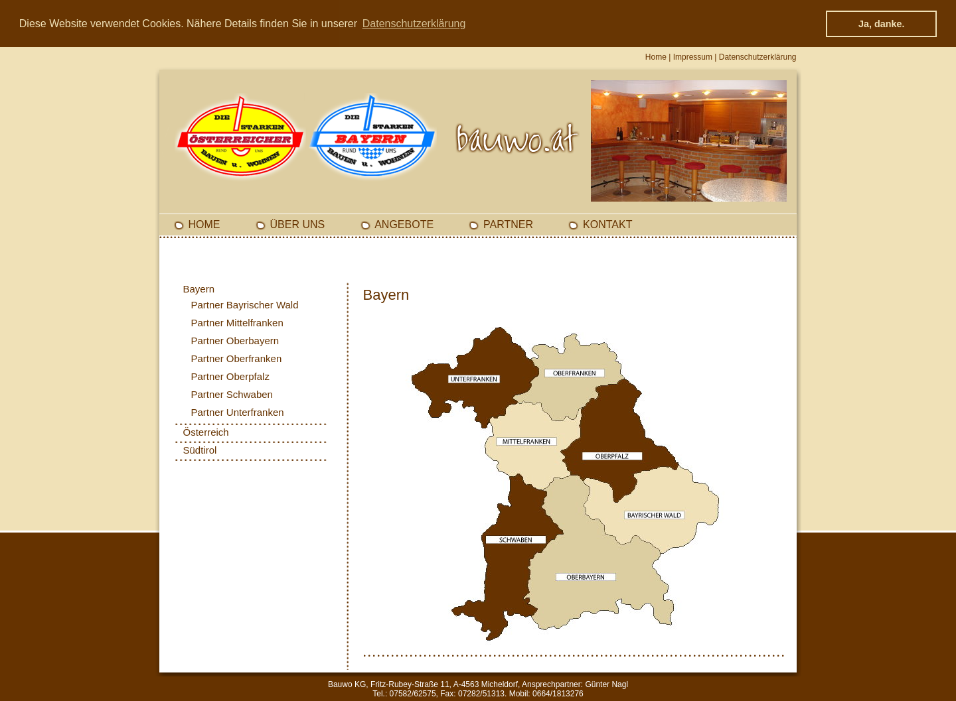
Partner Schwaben (232, 394)
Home (656, 57)
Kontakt (607, 224)
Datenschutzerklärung (758, 57)
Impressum (692, 57)
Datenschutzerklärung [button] (414, 23)
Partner (508, 224)
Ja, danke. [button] (881, 24)
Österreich (206, 432)
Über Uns (297, 224)
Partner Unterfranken (237, 412)
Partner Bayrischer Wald (245, 304)
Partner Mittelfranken (237, 322)
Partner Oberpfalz (230, 376)
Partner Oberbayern (235, 340)
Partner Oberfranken (236, 358)
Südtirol (200, 450)
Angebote (404, 224)
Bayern (199, 288)
